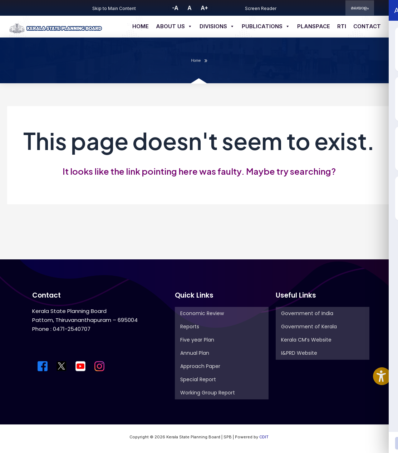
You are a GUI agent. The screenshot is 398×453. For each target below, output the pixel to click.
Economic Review (202, 313)
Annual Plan (194, 353)
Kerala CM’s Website (306, 339)
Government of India (307, 313)
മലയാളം (360, 7)
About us (174, 26)
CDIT (264, 436)
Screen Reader (260, 8)
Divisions (217, 26)
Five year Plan (197, 339)
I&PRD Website (299, 353)
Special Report (198, 379)
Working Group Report (207, 392)
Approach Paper (200, 366)
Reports (189, 326)
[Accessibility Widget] (382, 376)
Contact (367, 26)
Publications (266, 26)
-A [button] (175, 7)
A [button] (189, 7)
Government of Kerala (309, 326)
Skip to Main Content (114, 8)
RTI (341, 26)
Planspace (313, 26)
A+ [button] (204, 7)
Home (140, 26)
